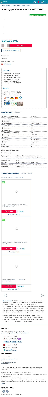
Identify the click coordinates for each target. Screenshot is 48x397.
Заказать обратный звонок (13, 341)
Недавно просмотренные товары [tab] (12, 177)
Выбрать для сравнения (14, 214)
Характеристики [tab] (6, 112)
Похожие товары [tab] (26, 173)
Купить (20, 46)
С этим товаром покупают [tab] (10, 173)
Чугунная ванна (7, 301)
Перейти (3, 391)
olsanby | (8, 350)
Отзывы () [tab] (18, 112)
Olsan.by (5, 2)
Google (3, 383)
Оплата (5, 88)
